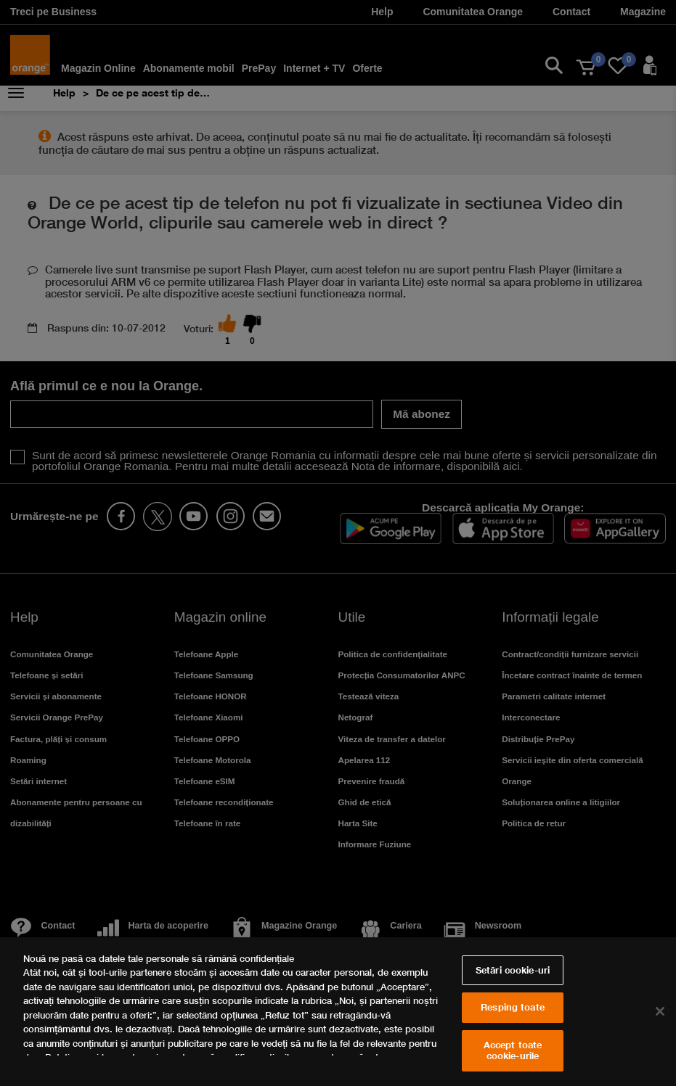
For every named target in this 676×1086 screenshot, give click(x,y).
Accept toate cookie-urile (513, 1050)
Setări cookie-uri (513, 970)
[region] (338, 1011)
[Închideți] (660, 1011)
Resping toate (513, 1007)
